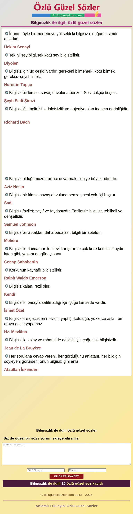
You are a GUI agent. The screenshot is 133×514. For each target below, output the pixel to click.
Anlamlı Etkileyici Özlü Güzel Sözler (66, 506)
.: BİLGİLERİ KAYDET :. (66, 476)
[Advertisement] (66, 151)
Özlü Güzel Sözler (66, 8)
